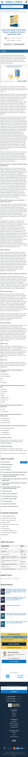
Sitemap (6, 752)
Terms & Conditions (19, 752)
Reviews (14, 716)
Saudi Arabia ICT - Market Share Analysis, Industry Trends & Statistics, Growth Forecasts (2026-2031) (16, 614)
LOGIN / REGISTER (14, 736)
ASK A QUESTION (14, 661)
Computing (16, 578)
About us (14, 711)
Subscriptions (14, 727)
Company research (14, 723)
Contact (14, 732)
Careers (14, 713)
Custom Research (14, 725)
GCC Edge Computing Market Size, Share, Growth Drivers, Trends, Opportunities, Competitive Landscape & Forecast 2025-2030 (16, 598)
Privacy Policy (12, 752)
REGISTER (14, 691)
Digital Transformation (6, 578)
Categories (14, 721)
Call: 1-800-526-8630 (14, 658)
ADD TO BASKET (14, 644)
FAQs (14, 734)
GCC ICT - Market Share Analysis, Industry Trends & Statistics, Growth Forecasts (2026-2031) (16, 622)
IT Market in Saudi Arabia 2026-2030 (13, 605)
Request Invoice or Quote (14, 647)
